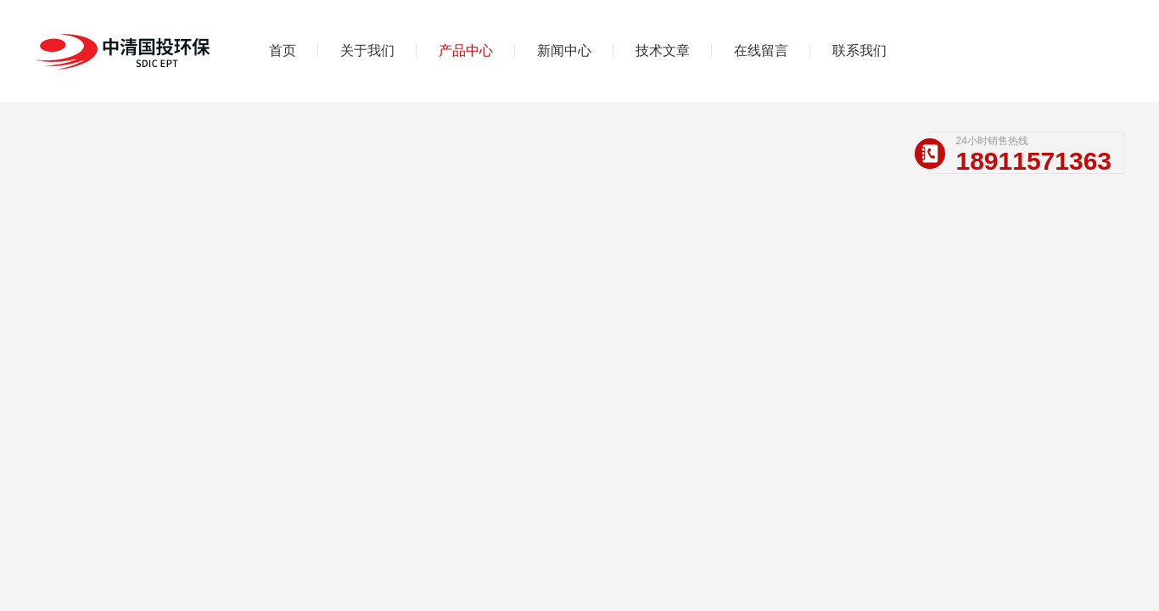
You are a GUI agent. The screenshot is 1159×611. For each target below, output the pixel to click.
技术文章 (662, 50)
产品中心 (466, 50)
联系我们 (859, 50)
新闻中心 (564, 50)
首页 (282, 50)
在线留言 (761, 50)
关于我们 (367, 50)
